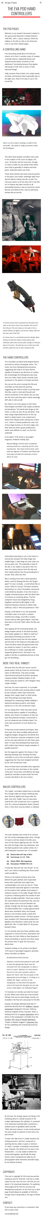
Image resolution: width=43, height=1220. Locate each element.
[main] (21, 11)
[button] (2, 2)
